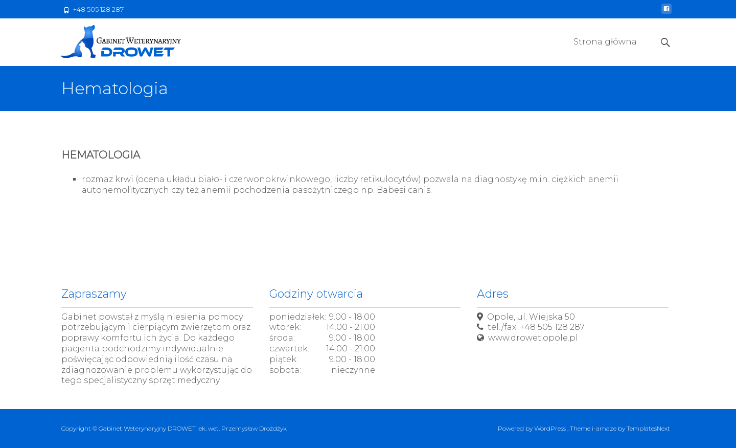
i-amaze (605, 428)
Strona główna (605, 51)
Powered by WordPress (532, 428)
